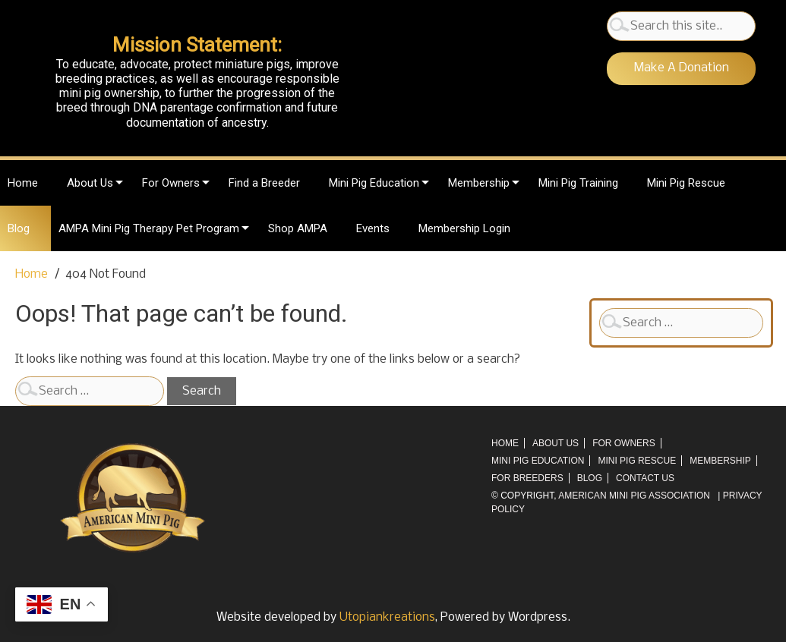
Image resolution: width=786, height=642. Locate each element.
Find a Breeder (264, 183)
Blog (19, 228)
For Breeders (527, 478)
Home (23, 183)
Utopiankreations (387, 617)
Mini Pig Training (578, 183)
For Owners (171, 183)
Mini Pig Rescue (686, 183)
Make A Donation (681, 67)
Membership (479, 183)
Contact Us (645, 478)
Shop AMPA (297, 228)
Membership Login (464, 228)
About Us (90, 183)
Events (373, 228)
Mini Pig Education (374, 183)
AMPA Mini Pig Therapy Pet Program (148, 228)
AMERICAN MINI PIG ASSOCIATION (634, 495)
